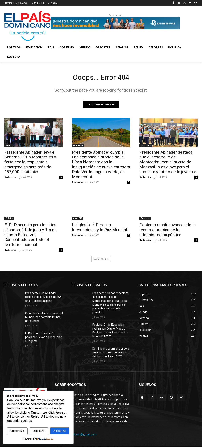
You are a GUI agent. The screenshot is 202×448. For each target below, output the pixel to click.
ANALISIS (77, 219)
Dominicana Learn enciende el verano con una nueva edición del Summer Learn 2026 (111, 353)
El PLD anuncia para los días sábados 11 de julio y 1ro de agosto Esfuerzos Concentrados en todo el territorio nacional (30, 236)
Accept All (59, 430)
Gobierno (78, 146)
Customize (17, 430)
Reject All (39, 430)
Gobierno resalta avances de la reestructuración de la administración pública (167, 231)
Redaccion (10, 178)
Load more (101, 260)
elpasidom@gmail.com (81, 435)
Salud (8, 146)
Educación (146, 146)
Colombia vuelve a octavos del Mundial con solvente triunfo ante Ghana (44, 318)
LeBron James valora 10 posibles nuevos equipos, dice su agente (43, 338)
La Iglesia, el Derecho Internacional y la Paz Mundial (99, 229)
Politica (9, 219)
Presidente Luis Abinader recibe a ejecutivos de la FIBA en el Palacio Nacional (43, 298)
